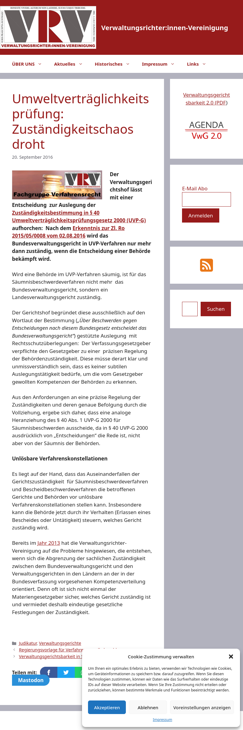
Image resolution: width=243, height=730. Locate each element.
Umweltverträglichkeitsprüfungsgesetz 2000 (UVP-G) (79, 220)
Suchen (216, 308)
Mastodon (31, 680)
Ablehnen (148, 707)
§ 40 (94, 212)
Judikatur (28, 643)
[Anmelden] (200, 215)
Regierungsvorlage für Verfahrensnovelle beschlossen (74, 650)
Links (199, 64)
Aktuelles (71, 64)
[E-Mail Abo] (206, 199)
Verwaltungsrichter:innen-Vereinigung (164, 27)
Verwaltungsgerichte (60, 643)
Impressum (162, 719)
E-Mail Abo (195, 188)
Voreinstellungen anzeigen (202, 707)
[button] (231, 657)
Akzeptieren (107, 707)
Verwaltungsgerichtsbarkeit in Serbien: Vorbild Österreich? (78, 656)
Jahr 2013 (49, 542)
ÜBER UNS (30, 64)
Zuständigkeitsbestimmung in (51, 212)
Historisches (115, 64)
